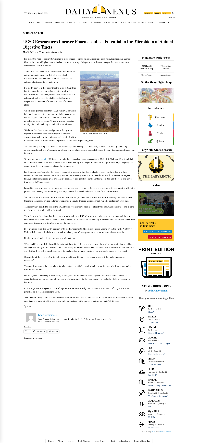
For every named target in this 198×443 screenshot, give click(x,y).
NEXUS (121, 11)
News (31, 22)
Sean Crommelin (54, 52)
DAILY (78, 11)
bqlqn (153, 432)
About (61, 441)
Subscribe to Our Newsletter (157, 231)
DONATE (158, 13)
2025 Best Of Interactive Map (146, 67)
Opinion (48, 22)
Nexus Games (147, 75)
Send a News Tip (142, 441)
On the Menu (95, 22)
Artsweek (59, 22)
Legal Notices (101, 441)
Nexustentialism (128, 22)
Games (151, 22)
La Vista (142, 22)
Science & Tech (73, 22)
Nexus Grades (165, 75)
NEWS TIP (166, 13)
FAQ (113, 441)
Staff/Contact (84, 441)
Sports (39, 22)
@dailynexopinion (158, 290)
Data (85, 22)
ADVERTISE (148, 13)
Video (114, 22)
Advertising (124, 441)
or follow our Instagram (160, 237)
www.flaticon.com (165, 432)
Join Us (71, 441)
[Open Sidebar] (25, 13)
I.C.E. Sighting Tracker (165, 67)
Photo (107, 22)
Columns (161, 22)
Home (51, 441)
